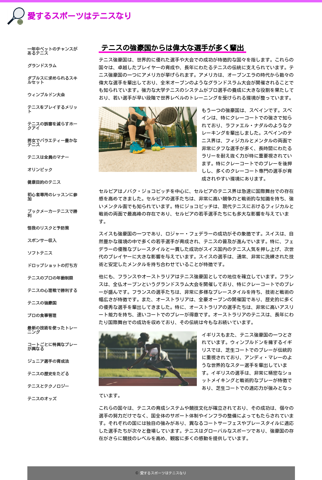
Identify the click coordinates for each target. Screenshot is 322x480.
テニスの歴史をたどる (48, 374)
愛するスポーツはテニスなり (79, 16)
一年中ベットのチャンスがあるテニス (52, 51)
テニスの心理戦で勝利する (52, 290)
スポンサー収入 (41, 241)
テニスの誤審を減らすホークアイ (52, 126)
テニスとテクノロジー (48, 386)
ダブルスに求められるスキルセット (52, 80)
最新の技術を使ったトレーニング (52, 330)
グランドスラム (41, 66)
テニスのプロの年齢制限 (50, 278)
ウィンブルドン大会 (46, 95)
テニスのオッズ (41, 399)
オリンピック (39, 170)
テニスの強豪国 (41, 303)
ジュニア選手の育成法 (48, 361)
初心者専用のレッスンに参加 (52, 197)
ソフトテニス (39, 253)
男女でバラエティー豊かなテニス (52, 143)
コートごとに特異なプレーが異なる (52, 347)
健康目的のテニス (44, 182)
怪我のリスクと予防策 (48, 228)
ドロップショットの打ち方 (52, 265)
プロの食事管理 (41, 315)
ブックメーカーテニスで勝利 (52, 213)
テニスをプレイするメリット (52, 109)
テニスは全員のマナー (48, 157)
